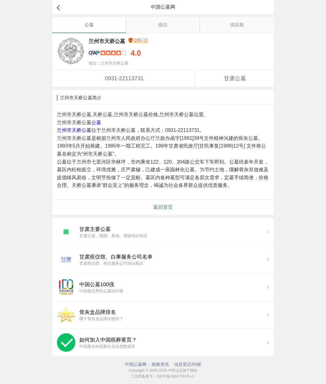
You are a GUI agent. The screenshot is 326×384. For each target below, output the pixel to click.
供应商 (237, 24)
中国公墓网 (135, 364)
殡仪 (163, 24)
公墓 (89, 24)
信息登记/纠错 (187, 364)
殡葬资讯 (160, 364)
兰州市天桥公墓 (74, 130)
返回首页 (163, 207)
